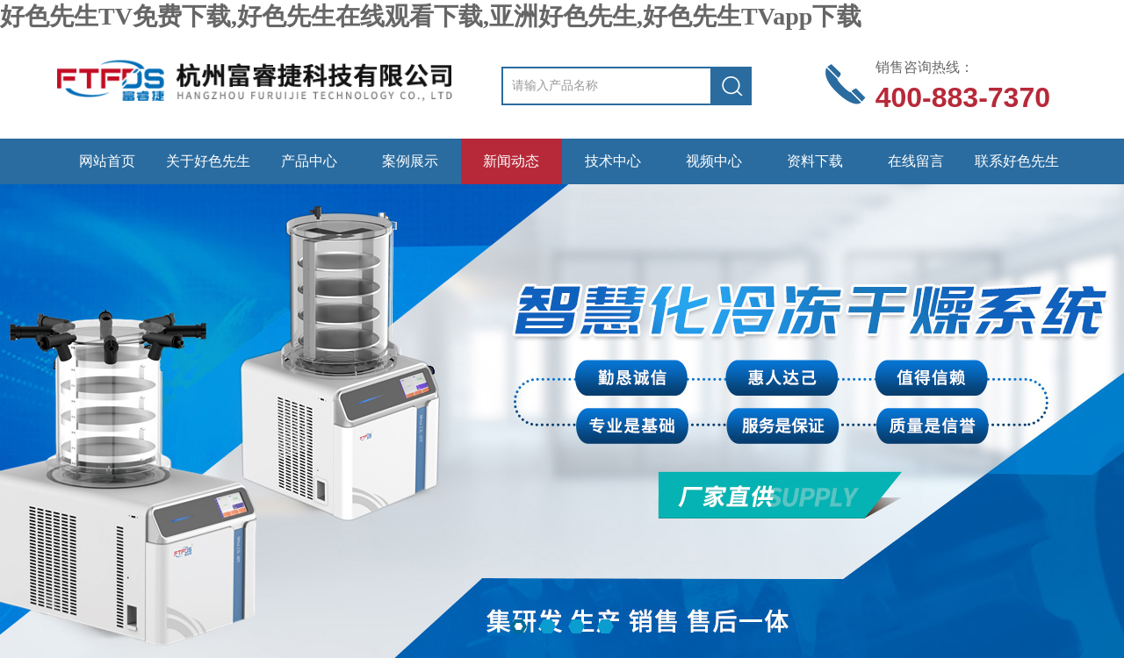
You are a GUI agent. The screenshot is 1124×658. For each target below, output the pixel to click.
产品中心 (309, 161)
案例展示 (410, 161)
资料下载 (815, 161)
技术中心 (613, 161)
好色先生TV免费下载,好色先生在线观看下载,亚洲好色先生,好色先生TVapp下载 (430, 16)
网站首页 (107, 161)
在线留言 (916, 161)
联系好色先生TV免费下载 (1017, 169)
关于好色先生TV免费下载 (208, 169)
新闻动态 (511, 161)
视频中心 (714, 161)
